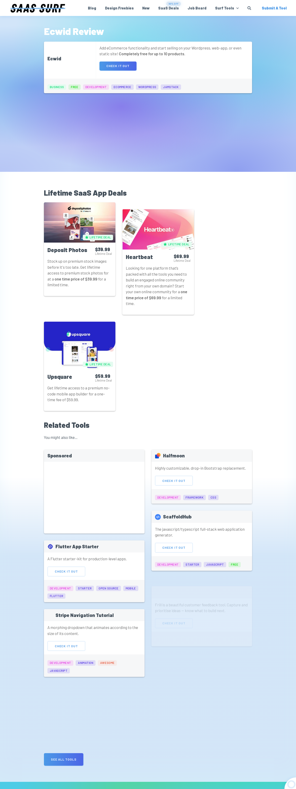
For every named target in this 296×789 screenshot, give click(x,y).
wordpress (147, 87)
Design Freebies (119, 8)
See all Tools (63, 652)
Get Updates (209, 766)
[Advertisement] (148, 130)
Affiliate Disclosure (181, 782)
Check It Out (118, 66)
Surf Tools (225, 8)
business (57, 87)
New (146, 8)
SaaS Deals (169, 8)
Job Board (197, 8)
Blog (92, 8)
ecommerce (122, 87)
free (74, 87)
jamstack (171, 87)
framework (194, 401)
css (213, 401)
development (96, 87)
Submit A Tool (267, 759)
